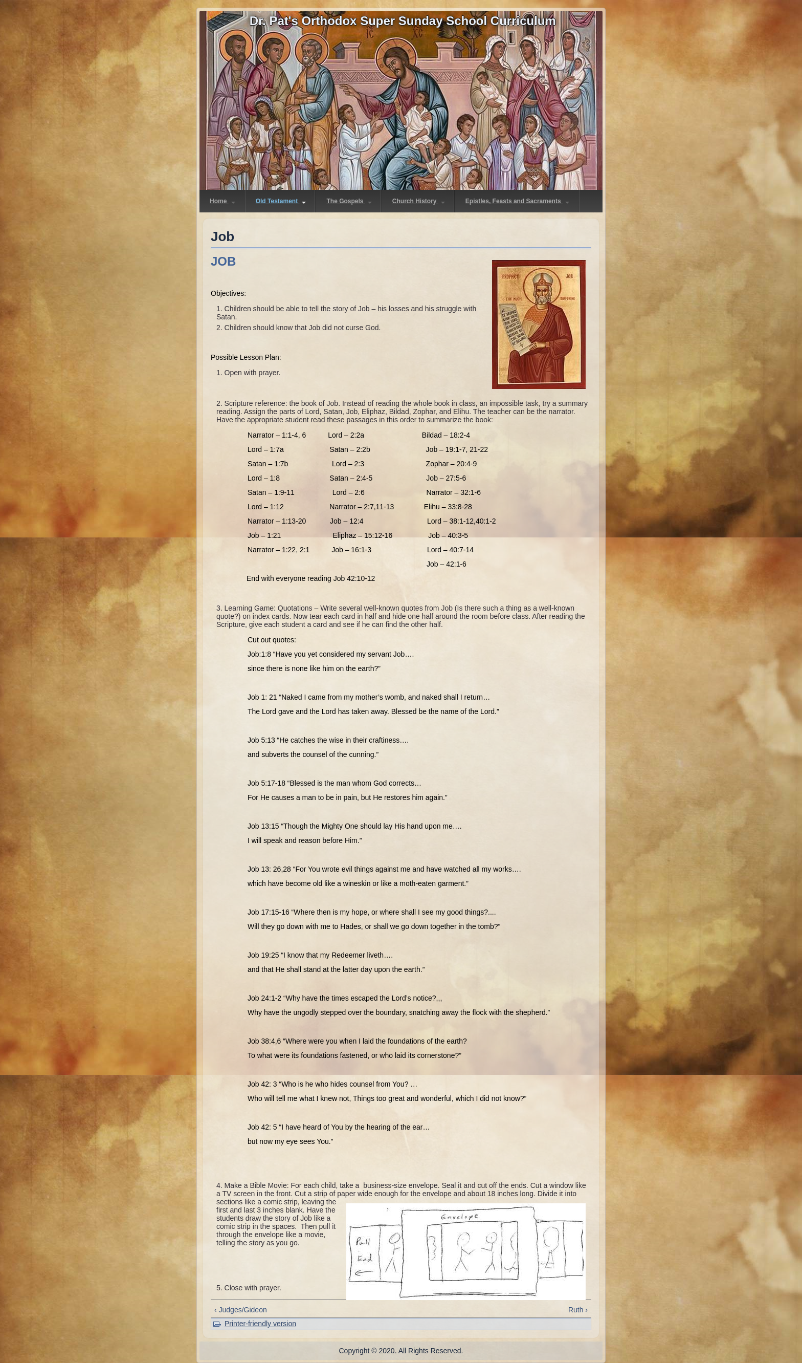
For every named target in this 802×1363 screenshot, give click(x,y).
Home (222, 201)
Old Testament (281, 201)
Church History (418, 201)
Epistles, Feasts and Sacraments (517, 201)
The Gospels (348, 201)
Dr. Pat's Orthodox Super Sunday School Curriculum (403, 21)
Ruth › (578, 1310)
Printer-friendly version (260, 1323)
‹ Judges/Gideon (240, 1310)
